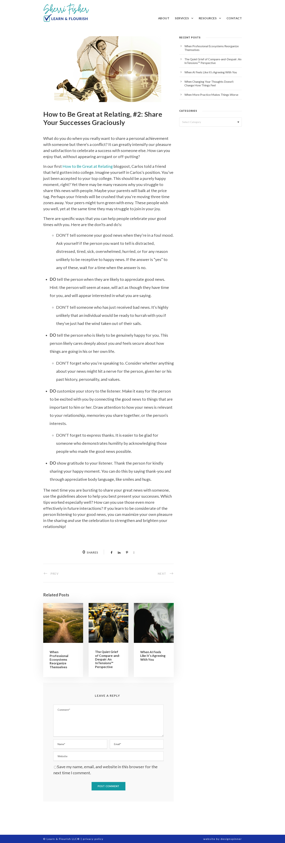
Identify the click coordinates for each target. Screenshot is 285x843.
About (164, 18)
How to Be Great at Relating (88, 166)
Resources (208, 18)
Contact (234, 18)
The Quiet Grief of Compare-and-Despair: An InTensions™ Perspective (107, 659)
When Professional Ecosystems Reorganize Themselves (59, 659)
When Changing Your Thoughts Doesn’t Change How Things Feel (209, 83)
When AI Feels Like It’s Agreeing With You (152, 655)
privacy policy (93, 838)
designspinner (231, 838)
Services (182, 18)
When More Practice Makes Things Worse (211, 94)
